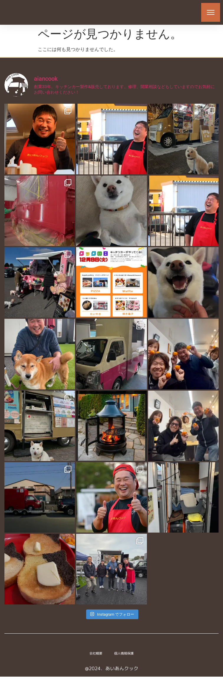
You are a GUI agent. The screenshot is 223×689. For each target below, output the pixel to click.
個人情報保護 (124, 665)
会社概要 (95, 665)
